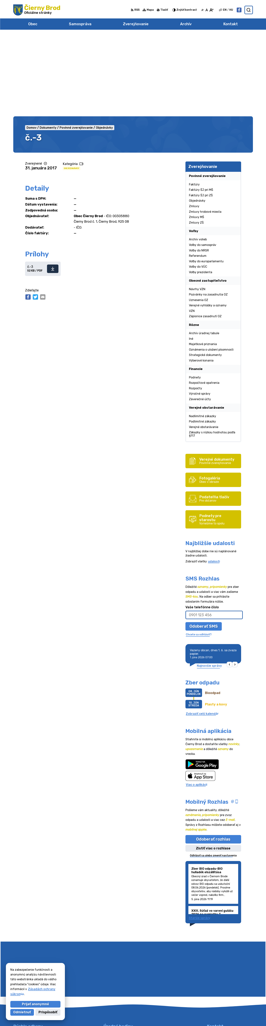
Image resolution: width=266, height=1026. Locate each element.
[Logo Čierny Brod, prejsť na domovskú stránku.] (37, 9)
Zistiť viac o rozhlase (213, 767)
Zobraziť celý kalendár (202, 632)
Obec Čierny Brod (189, 1016)
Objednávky (71, 87)
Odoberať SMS (203, 544)
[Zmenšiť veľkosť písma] (203, 10)
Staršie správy (199, 836)
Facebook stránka (220, 996)
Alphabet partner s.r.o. (132, 1016)
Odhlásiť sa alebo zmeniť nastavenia (213, 774)
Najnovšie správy (209, 584)
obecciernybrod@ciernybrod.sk (230, 991)
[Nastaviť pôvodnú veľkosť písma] (207, 10)
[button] (229, 583)
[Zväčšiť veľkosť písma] (211, 10)
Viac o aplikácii (196, 703)
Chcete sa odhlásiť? (199, 553)
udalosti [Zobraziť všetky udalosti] (214, 480)
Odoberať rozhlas (213, 758)
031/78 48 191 (217, 983)
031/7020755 (217, 987)
